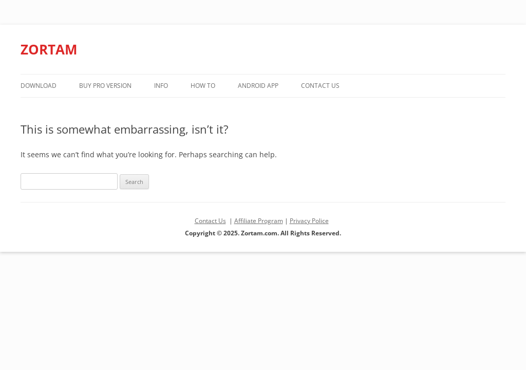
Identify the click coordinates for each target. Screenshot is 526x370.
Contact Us (320, 85)
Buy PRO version (105, 85)
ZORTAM (49, 49)
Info (161, 85)
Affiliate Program (258, 220)
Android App (258, 85)
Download (39, 85)
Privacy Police (309, 220)
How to (203, 85)
